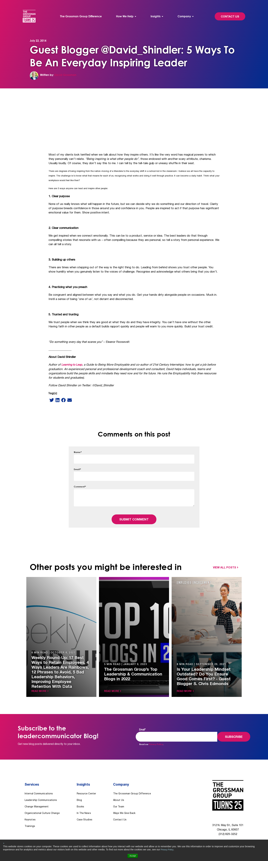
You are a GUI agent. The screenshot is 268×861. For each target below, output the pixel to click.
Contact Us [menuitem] (119, 809)
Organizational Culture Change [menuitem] (42, 802)
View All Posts (224, 562)
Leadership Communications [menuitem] (41, 789)
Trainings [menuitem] (30, 815)
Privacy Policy (168, 849)
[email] (69, 394)
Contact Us (228, 17)
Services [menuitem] (32, 777)
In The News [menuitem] (84, 802)
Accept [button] (132, 855)
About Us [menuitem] (118, 789)
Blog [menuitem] (79, 789)
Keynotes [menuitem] (30, 809)
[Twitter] (51, 394)
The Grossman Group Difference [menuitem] (81, 16)
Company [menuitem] (183, 16)
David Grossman (65, 75)
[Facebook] (63, 394)
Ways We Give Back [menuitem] (124, 802)
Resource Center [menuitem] (86, 783)
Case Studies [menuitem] (84, 809)
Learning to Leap (72, 359)
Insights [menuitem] (155, 16)
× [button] (3, 843)
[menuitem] (126, 16)
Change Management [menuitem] (37, 796)
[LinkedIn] (57, 394)
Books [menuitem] (80, 796)
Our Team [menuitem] (118, 796)
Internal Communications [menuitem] (39, 783)
